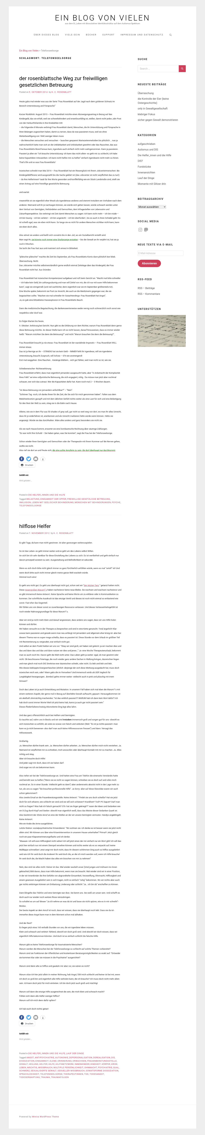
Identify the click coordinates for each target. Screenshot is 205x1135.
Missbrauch (45, 1067)
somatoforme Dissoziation (102, 1070)
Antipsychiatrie (44, 1057)
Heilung (33, 1064)
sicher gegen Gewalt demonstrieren (158, 119)
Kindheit (95, 1064)
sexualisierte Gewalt (44, 1070)
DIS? (140, 160)
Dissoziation (27, 1061)
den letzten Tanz (91, 585)
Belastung (32, 499)
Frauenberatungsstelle (102, 1061)
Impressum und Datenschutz (141, 34)
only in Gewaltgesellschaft (153, 108)
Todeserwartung (29, 1077)
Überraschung (146, 93)
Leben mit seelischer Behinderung (53, 502)
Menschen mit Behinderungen (93, 502)
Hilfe (51, 1064)
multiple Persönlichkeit (68, 1067)
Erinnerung (65, 1061)
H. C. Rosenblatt (61, 92)
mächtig (32, 1067)
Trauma (45, 1077)
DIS (113, 1057)
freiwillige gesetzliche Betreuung (88, 499)
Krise (114, 1064)
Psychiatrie (105, 1067)
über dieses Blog (46, 34)
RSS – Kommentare (149, 293)
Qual (116, 1067)
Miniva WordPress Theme (45, 1116)
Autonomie (61, 1057)
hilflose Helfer (35, 526)
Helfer (43, 1064)
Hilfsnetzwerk (65, 1064)
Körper (106, 1064)
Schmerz (24, 1070)
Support (108, 34)
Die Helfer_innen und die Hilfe (46, 495)
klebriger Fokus (146, 114)
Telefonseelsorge (30, 505)
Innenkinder (82, 1064)
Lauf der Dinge (75, 1053)
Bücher (91, 34)
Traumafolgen (60, 1077)
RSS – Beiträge (146, 288)
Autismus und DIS (148, 149)
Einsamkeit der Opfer (53, 499)
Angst (30, 1057)
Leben (22, 1067)
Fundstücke (144, 166)
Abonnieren (149, 263)
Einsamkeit (42, 1061)
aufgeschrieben (146, 143)
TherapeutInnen (73, 1074)
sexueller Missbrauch (71, 1070)
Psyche (116, 502)
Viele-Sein (72, 34)
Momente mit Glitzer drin (152, 183)
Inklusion (25, 502)
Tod (86, 1074)
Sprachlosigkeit (29, 1074)
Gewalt (23, 1064)
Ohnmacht (90, 1067)
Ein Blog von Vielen (102, 18)
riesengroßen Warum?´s (36, 590)
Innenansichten (146, 172)
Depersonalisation (80, 1057)
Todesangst (97, 1074)
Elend (53, 1061)
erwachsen (79, 1061)
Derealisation (101, 1057)
